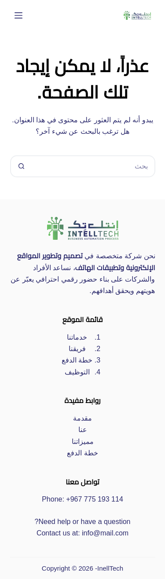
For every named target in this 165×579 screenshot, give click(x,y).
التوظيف (77, 372)
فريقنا (77, 348)
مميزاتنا (83, 441)
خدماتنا (77, 337)
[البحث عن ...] (93, 166)
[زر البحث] (21, 166)
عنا (82, 429)
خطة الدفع (77, 360)
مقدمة (82, 418)
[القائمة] (18, 15)
